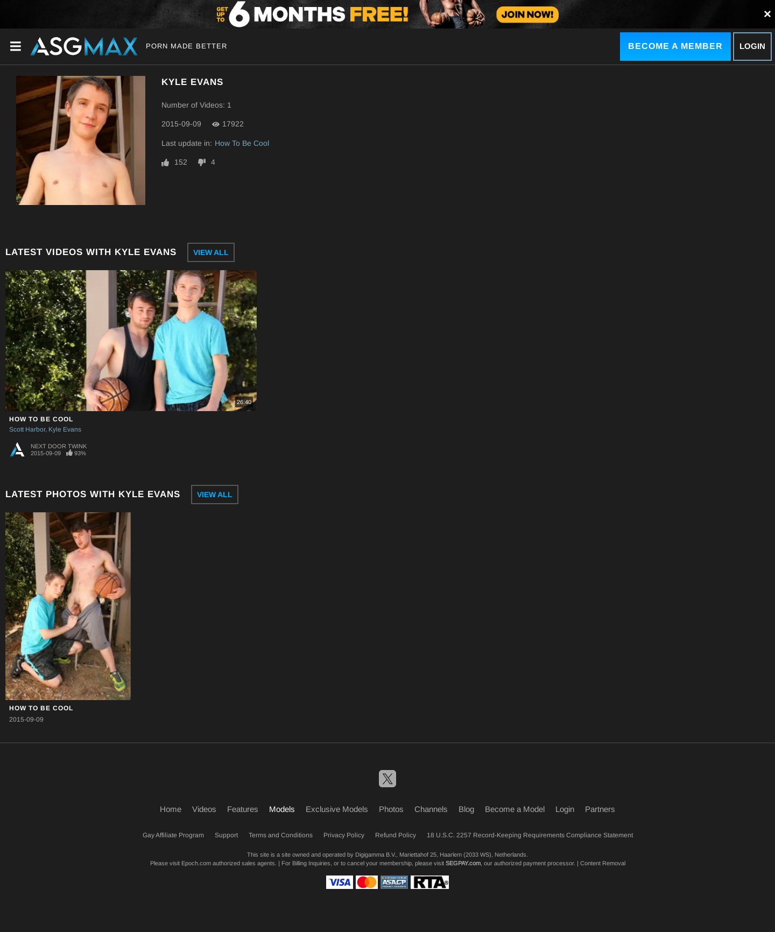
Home (170, 809)
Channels (431, 809)
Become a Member (675, 46)
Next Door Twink (59, 446)
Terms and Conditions (281, 835)
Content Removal (602, 863)
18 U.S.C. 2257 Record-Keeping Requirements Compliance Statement (530, 835)
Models (282, 809)
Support (226, 835)
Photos (391, 809)
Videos (204, 809)
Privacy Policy (343, 835)
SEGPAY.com (463, 863)
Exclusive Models (337, 809)
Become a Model (515, 809)
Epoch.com (196, 863)
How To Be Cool (242, 143)
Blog (466, 809)
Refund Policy (395, 835)
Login (752, 46)
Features (242, 809)
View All (211, 252)
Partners (600, 809)
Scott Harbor (27, 429)
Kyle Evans (64, 429)
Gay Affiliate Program (173, 835)
